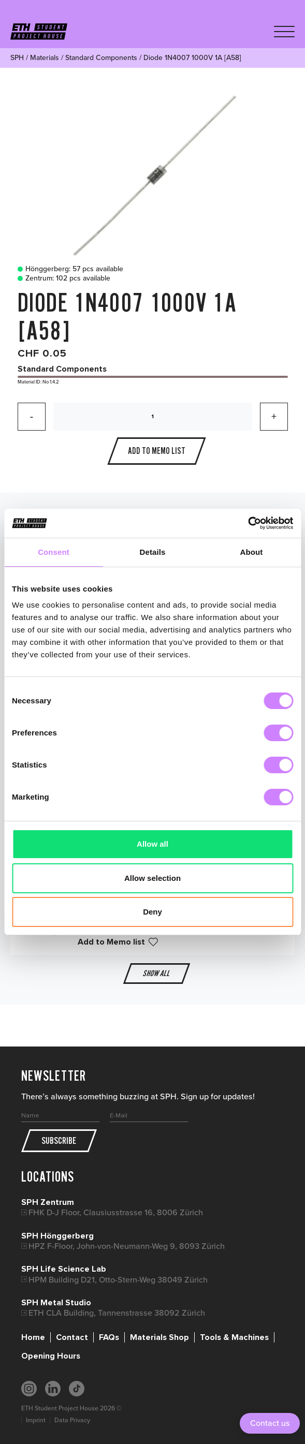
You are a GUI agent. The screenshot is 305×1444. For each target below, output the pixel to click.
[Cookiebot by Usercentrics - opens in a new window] (247, 523)
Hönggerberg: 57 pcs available (68, 269)
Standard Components (101, 57)
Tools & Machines (234, 1337)
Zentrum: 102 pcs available (61, 278)
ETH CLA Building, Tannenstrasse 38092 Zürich (116, 1313)
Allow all (152, 843)
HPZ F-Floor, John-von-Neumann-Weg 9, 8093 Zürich (126, 1246)
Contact (72, 1337)
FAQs (109, 1337)
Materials (44, 57)
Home (33, 1337)
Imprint (36, 1420)
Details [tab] (153, 552)
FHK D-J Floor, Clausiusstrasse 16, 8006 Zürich (115, 1212)
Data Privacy (72, 1420)
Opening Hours (50, 1356)
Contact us (269, 1423)
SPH (17, 57)
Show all (156, 973)
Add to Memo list (111, 942)
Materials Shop (159, 1337)
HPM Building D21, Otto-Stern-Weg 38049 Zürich (118, 1280)
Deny (152, 911)
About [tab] (251, 552)
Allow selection (152, 878)
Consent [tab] (53, 552)
